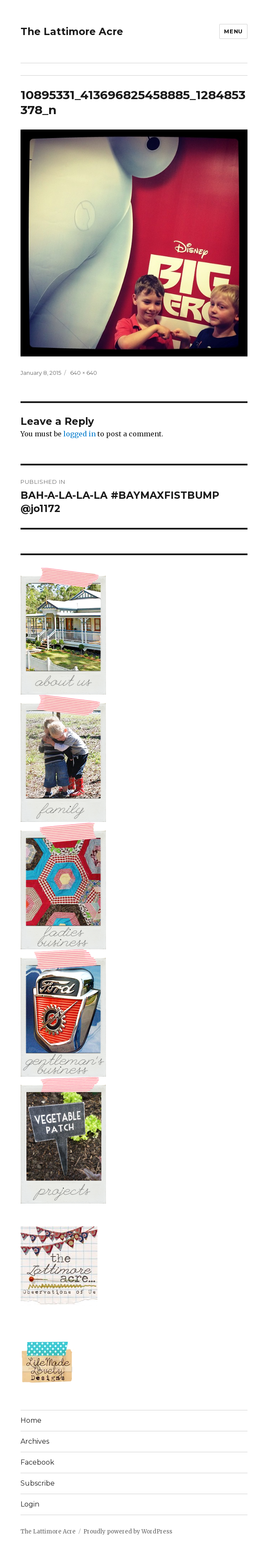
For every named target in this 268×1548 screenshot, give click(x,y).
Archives (35, 1441)
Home (31, 1420)
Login (30, 1504)
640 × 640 (83, 372)
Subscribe (38, 1483)
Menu (233, 31)
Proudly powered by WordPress (127, 1531)
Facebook (37, 1462)
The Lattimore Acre (72, 32)
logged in (79, 434)
